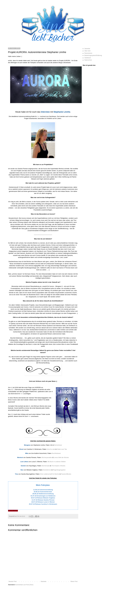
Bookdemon (47, 470)
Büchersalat (46, 466)
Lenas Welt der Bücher (61, 457)
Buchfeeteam (56, 453)
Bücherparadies (47, 457)
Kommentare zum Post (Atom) (24, 585)
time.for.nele (51, 449)
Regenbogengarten (59, 470)
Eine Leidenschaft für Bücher (49, 474)
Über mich (87, 51)
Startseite (43, 581)
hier (38, 116)
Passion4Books (66, 474)
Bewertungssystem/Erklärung (93, 55)
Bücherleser (58, 445)
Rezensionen (88, 53)
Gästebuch (87, 58)
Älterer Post (73, 581)
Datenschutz (88, 60)
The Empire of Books (58, 466)
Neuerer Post (13, 581)
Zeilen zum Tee (62, 449)
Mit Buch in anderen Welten (57, 461)
